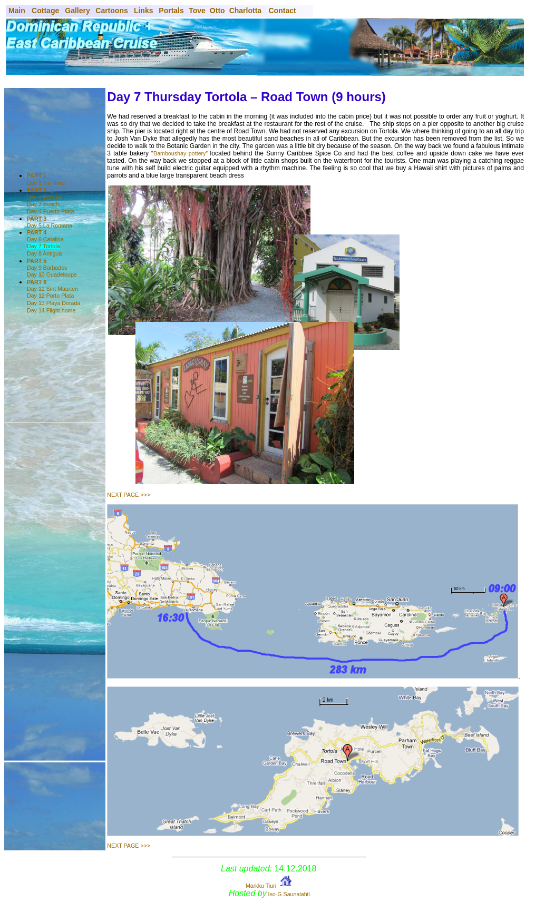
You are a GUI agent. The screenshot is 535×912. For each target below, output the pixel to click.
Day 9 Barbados (47, 264)
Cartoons (111, 10)
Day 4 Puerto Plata (50, 211)
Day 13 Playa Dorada (53, 303)
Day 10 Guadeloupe (52, 274)
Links (143, 10)
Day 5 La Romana (49, 222)
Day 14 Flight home (51, 310)
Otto (217, 10)
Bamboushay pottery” (181, 153)
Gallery (77, 10)
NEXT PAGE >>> (128, 495)
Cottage (45, 10)
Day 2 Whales (44, 193)
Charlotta (245, 10)
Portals (171, 10)
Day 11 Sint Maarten (52, 285)
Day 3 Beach (43, 204)
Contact (282, 10)
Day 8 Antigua (44, 253)
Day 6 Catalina (45, 235)
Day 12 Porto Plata (50, 295)
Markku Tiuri (261, 885)
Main (15, 10)
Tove (197, 10)
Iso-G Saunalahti (289, 894)
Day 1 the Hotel (46, 183)
